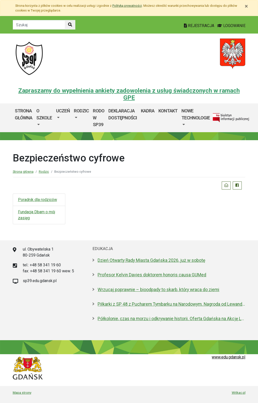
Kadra (147, 110)
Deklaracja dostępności (122, 114)
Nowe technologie (195, 114)
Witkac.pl (238, 392)
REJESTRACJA (199, 25)
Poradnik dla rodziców (37, 199)
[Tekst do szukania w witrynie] (39, 25)
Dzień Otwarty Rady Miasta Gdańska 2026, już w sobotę (151, 260)
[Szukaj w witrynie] (70, 25)
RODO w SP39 (98, 117)
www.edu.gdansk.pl (228, 357)
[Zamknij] (246, 6)
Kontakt (167, 110)
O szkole (44, 114)
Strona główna (23, 114)
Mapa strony (22, 392)
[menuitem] (44, 117)
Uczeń (63, 110)
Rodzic (81, 110)
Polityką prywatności (127, 6)
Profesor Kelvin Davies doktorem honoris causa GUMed (152, 274)
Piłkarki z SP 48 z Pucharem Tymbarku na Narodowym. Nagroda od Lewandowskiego (171, 304)
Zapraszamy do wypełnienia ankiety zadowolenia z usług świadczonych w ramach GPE (129, 94)
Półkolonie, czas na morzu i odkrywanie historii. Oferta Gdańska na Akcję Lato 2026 (171, 318)
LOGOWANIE (231, 25)
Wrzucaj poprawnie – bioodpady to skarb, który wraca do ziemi (158, 289)
